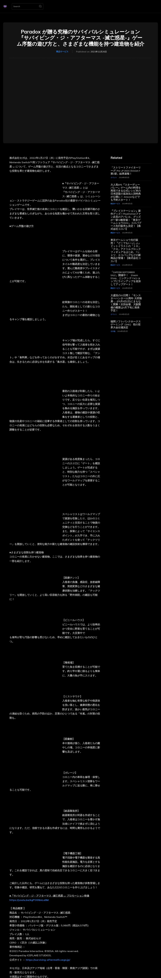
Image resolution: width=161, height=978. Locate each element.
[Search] (40, 6)
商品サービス (62, 51)
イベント (114, 177)
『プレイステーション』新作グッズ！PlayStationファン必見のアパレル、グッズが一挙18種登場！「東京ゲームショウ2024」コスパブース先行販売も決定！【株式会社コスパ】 (126, 220)
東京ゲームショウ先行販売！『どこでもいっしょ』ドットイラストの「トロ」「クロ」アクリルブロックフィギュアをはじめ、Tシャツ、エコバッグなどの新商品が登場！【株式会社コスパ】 (126, 250)
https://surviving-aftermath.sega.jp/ (48, 959)
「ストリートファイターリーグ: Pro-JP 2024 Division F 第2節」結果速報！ (126, 170)
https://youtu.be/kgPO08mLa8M (29, 899)
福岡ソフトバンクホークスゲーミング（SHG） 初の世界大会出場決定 (126, 324)
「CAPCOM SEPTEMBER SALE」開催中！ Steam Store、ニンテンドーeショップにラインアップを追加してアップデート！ (126, 278)
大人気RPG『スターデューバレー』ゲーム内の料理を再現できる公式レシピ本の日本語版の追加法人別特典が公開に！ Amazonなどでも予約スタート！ (126, 192)
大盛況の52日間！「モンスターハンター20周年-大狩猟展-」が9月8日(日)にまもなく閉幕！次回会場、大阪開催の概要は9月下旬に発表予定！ (126, 303)
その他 (113, 331)
